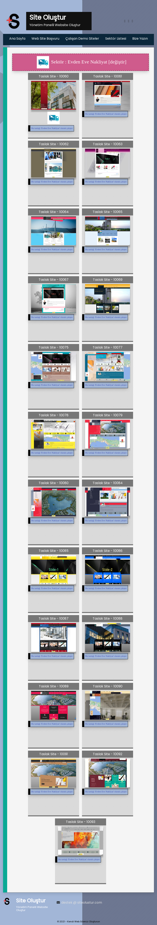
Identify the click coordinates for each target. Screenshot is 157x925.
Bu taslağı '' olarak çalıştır (52, 128)
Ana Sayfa (17, 38)
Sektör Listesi (115, 38)
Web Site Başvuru (45, 38)
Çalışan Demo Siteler (82, 38)
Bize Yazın (140, 38)
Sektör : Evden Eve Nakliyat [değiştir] (82, 62)
